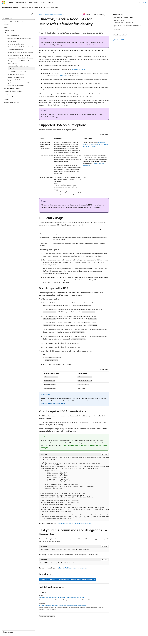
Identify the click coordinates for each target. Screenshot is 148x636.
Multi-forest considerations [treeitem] (16, 44)
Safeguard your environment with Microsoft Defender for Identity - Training (61, 597)
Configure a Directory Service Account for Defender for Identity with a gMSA (95, 144)
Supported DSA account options (123, 17)
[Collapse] (32, 14)
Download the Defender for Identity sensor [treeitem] (20, 52)
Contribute (34, 630)
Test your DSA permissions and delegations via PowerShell (127, 26)
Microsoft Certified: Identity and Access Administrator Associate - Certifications (62, 605)
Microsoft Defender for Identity (53, 14)
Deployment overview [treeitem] (13, 35)
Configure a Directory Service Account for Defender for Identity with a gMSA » (67, 579)
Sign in (144, 2)
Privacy (41, 630)
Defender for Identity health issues (53, 403)
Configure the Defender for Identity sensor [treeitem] (20, 58)
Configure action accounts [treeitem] (16, 74)
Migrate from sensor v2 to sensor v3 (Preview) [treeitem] (20, 83)
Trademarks (78, 630)
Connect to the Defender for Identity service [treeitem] (21, 47)
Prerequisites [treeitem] (12, 41)
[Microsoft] (3, 2)
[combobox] (18, 18)
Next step (117, 29)
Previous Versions (17, 630)
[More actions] (107, 14)
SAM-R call (62, 76)
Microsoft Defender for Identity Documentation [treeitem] (17, 22)
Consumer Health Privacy (54, 630)
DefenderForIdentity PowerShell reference (72, 568)
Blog (25, 630)
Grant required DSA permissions (123, 22)
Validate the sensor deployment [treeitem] (16, 85)
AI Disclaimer (6, 630)
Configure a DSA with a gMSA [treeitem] (18, 71)
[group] (74, 488)
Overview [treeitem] (12, 69)
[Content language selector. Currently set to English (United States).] (11, 625)
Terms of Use (69, 630)
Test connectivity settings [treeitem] (15, 49)
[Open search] (139, 2)
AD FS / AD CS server (79, 69)
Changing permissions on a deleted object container (74, 523)
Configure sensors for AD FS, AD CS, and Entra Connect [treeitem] (20, 62)
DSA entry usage (119, 20)
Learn (40, 14)
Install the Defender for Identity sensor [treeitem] (19, 55)
